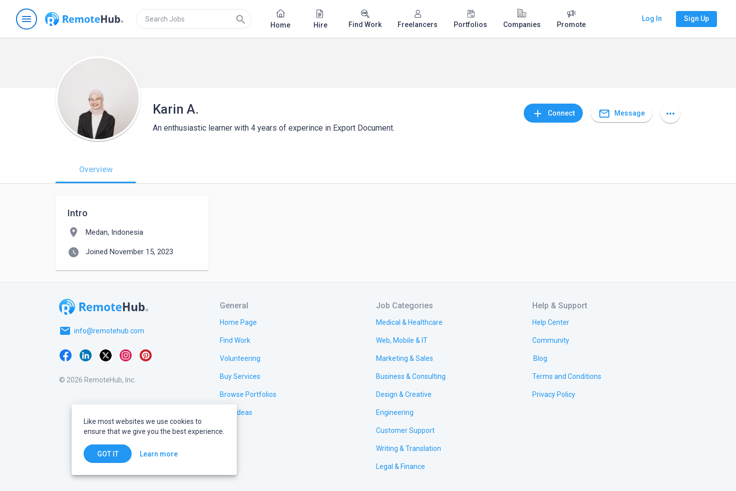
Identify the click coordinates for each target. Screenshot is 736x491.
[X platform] (106, 355)
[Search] (241, 19)
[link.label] (550, 322)
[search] (193, 19)
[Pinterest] (146, 355)
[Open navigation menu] (26, 19)
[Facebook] (66, 355)
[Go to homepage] (84, 19)
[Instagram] (126, 355)
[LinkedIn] (86, 355)
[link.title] (238, 322)
